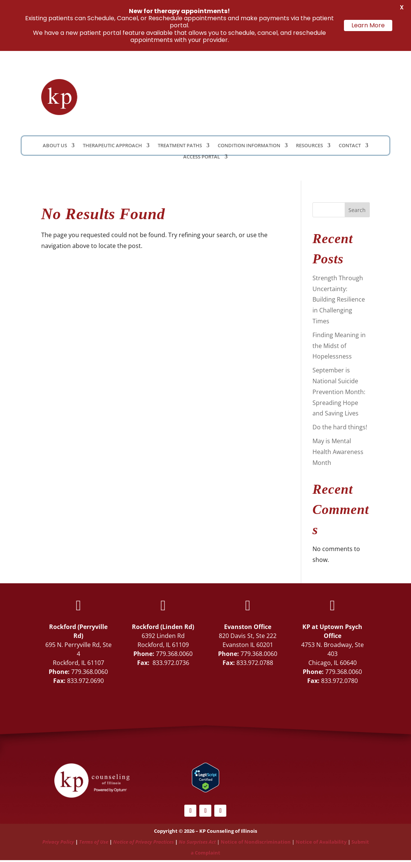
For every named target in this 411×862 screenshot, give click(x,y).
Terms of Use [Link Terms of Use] (93, 841)
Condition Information (249, 146)
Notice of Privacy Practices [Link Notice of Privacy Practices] (143, 841)
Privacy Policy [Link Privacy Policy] (58, 841)
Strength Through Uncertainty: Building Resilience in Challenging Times (338, 299)
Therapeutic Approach (112, 146)
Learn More (368, 25)
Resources (309, 146)
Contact (350, 146)
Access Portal (201, 157)
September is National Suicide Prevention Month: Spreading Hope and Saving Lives (338, 391)
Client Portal (284, 97)
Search (357, 210)
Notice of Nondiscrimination (256, 841)
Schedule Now (346, 99)
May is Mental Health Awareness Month (337, 452)
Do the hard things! (339, 427)
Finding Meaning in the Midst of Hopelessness (339, 346)
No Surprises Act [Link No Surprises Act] (197, 841)
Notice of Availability (322, 841)
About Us (55, 146)
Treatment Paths (180, 146)
